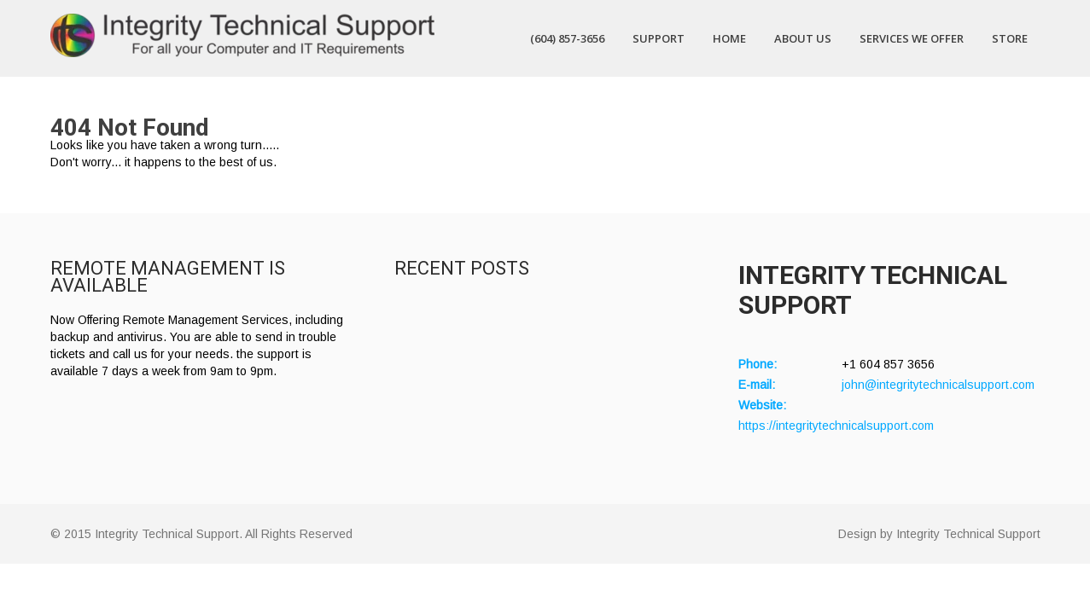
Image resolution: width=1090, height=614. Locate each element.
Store (1010, 38)
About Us (802, 38)
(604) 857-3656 (567, 38)
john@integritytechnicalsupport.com (938, 384)
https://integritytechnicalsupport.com (836, 425)
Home (729, 38)
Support (658, 38)
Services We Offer (912, 38)
